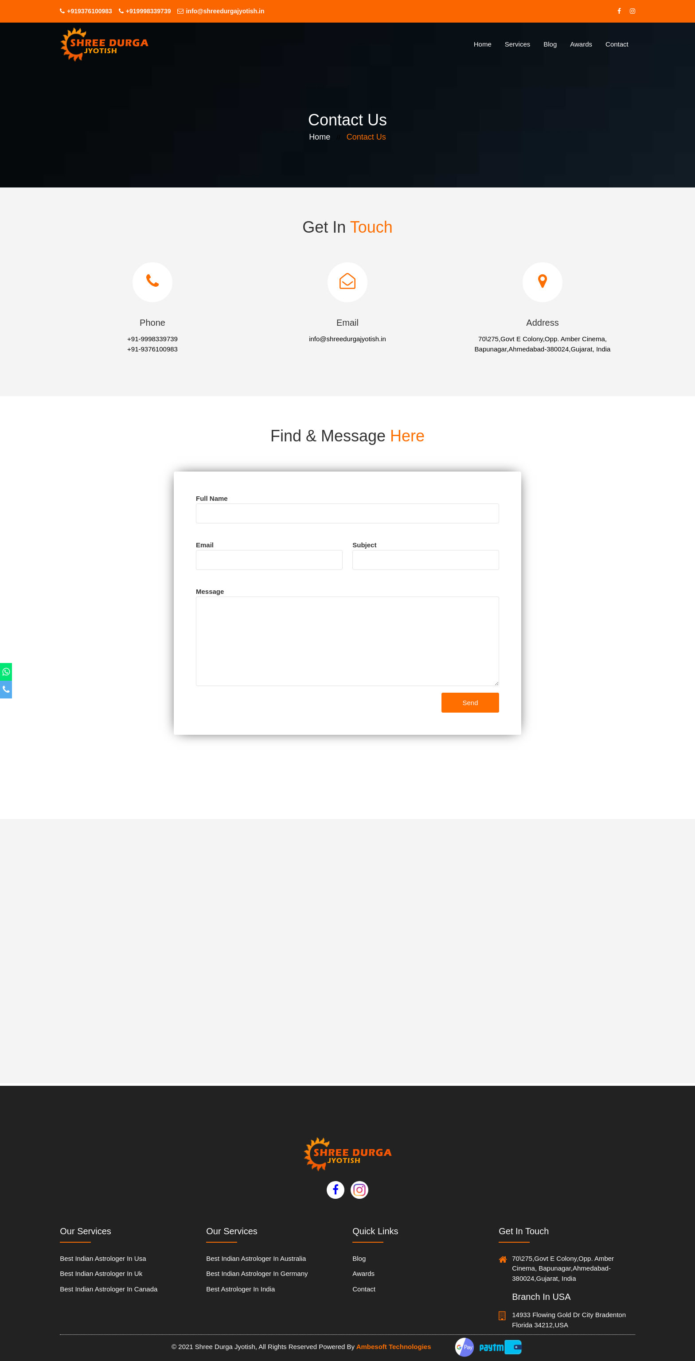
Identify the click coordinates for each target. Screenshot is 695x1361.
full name (212, 498)
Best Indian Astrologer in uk (101, 1273)
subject (364, 545)
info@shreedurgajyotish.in (220, 11)
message (210, 591)
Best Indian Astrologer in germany (257, 1273)
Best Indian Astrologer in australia (256, 1258)
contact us (366, 137)
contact (617, 44)
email (205, 545)
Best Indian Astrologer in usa (103, 1258)
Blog (550, 44)
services (518, 44)
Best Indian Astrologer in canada (108, 1289)
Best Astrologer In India (240, 1289)
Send (470, 702)
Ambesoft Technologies (393, 1346)
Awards (581, 44)
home (483, 44)
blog (359, 1258)
